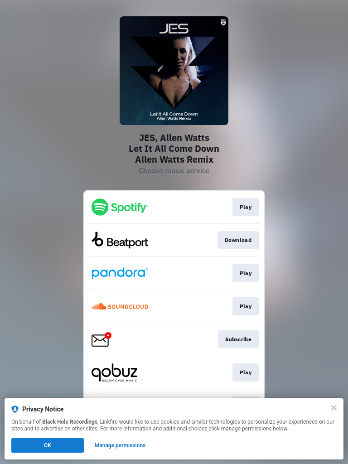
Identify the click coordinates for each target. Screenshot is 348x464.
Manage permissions (120, 445)
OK (47, 445)
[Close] (334, 408)
